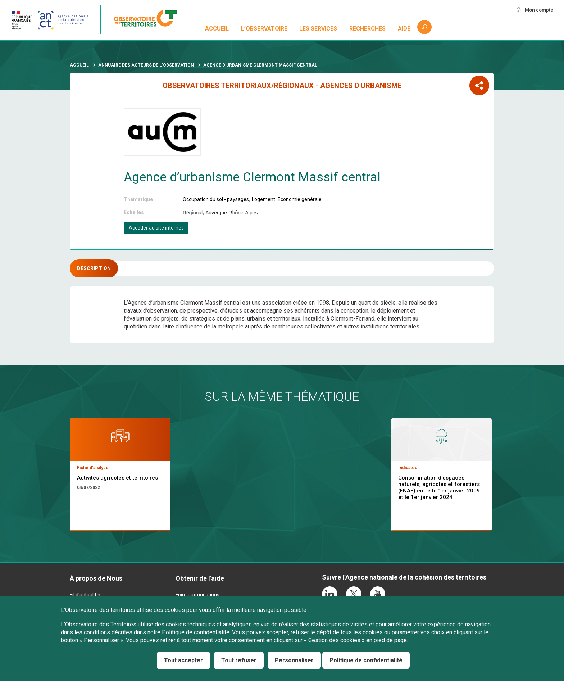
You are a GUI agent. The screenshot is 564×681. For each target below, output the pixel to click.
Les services (318, 28)
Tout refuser (238, 660)
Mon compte (538, 10)
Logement (263, 199)
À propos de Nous (96, 578)
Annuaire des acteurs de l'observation (146, 65)
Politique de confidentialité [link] (365, 660)
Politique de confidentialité (195, 632)
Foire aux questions (197, 595)
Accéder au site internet (156, 228)
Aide (404, 28)
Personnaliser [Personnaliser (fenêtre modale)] (294, 660)
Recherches (367, 28)
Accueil (217, 28)
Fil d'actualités (86, 595)
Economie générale (300, 199)
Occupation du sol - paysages (216, 199)
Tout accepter (183, 660)
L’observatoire (264, 28)
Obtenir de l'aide (200, 578)
